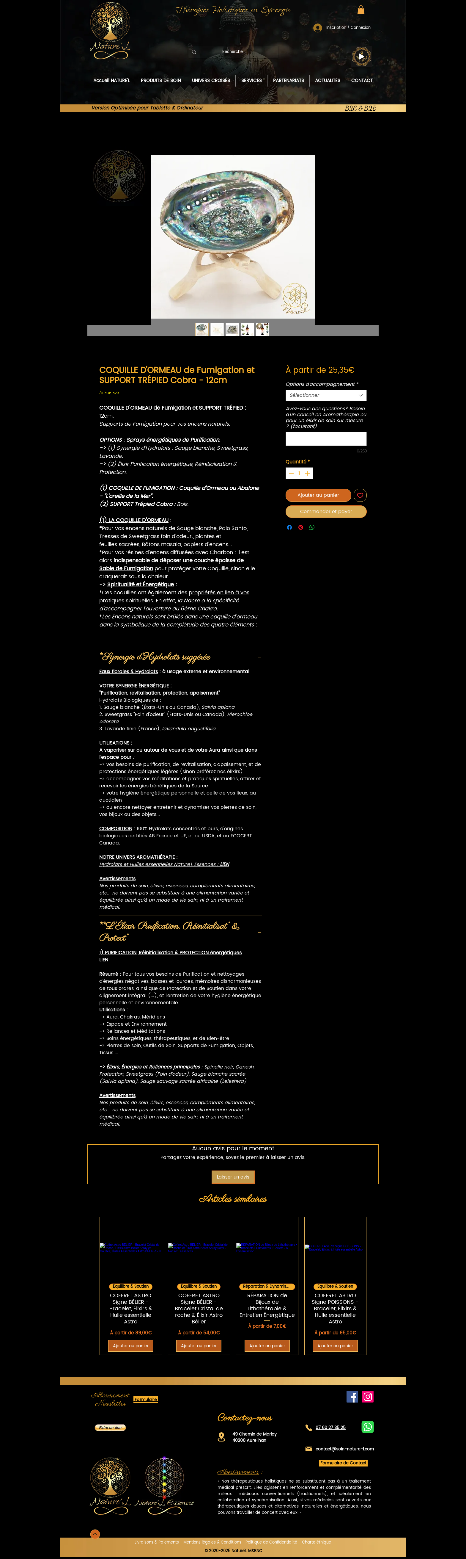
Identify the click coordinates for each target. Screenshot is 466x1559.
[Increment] (308, 473)
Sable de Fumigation (126, 568)
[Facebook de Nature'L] (352, 1397)
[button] (361, 9)
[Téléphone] (309, 1427)
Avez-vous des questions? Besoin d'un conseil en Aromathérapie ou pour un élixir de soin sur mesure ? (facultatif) (326, 418)
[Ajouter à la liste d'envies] (360, 495)
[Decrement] (290, 473)
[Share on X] (323, 527)
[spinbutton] (299, 473)
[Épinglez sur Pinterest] (300, 527)
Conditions (231, 1542)
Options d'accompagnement (322, 384)
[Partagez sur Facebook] (289, 527)
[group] (233, 1286)
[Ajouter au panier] (130, 1346)
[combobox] (326, 395)
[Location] (221, 1437)
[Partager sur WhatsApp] (312, 527)
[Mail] (309, 1448)
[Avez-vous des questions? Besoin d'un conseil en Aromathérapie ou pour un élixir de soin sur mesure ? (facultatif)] (326, 439)
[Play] (361, 56)
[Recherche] (232, 52)
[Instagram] (368, 1397)
